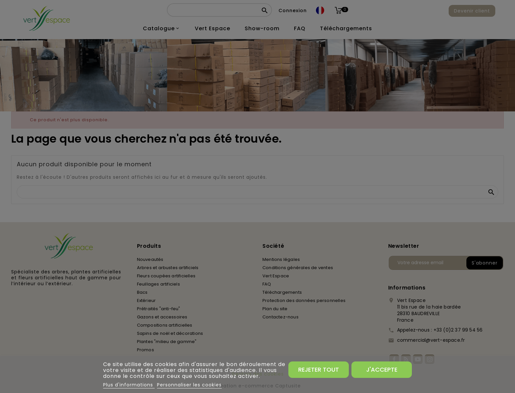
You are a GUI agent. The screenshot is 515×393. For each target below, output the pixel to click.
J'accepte (381, 369)
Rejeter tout (318, 369)
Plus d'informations (129, 384)
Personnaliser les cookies (189, 384)
